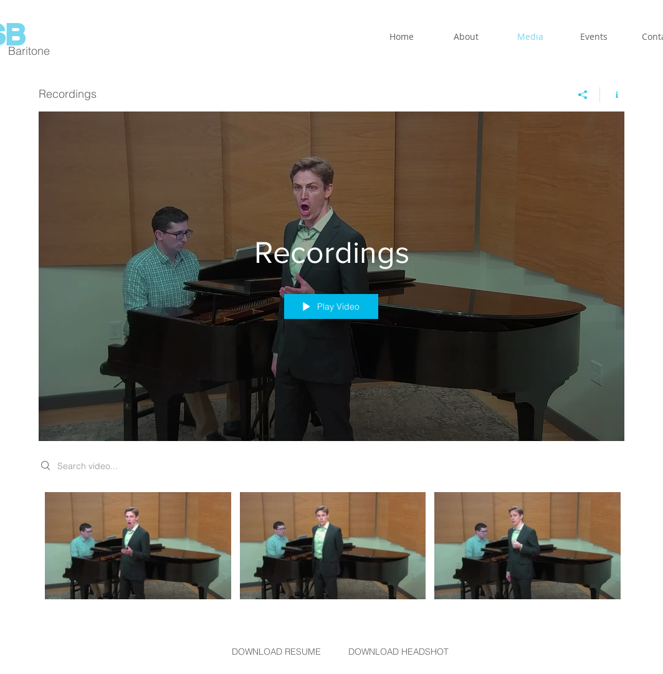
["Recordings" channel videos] (331, 549)
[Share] (583, 94)
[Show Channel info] (612, 94)
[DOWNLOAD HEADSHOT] (398, 652)
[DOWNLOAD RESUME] (276, 652)
